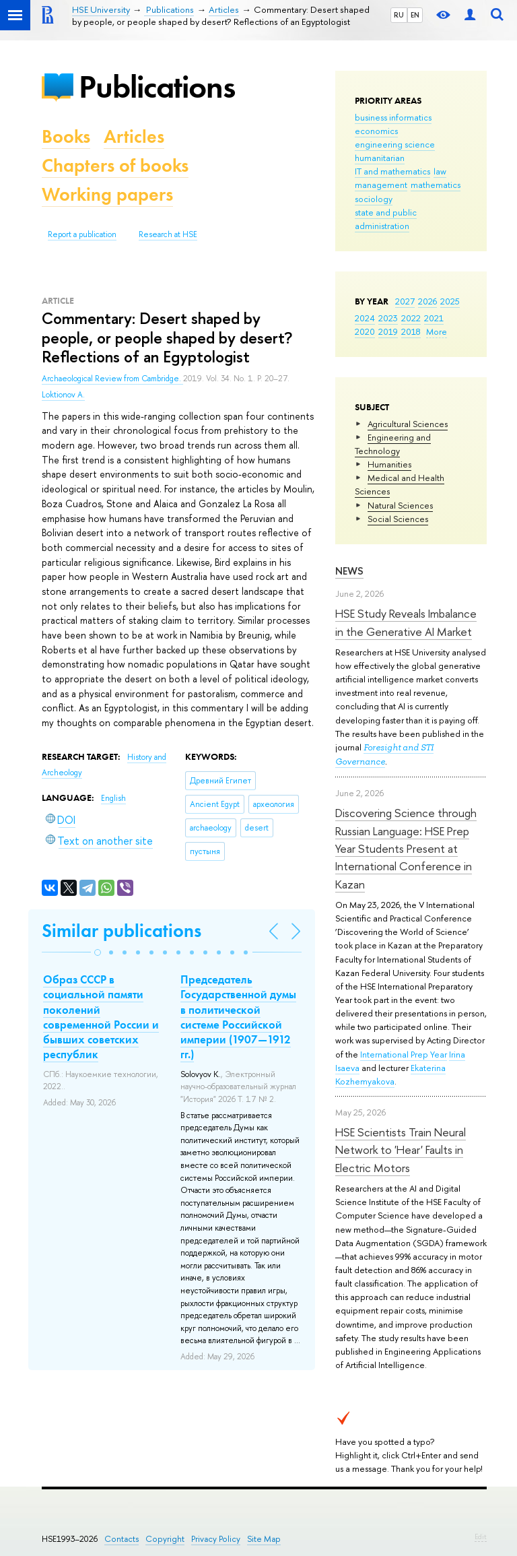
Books (66, 136)
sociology (373, 199)
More (436, 331)
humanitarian (380, 158)
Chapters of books (115, 165)
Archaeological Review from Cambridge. (112, 378)
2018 (411, 331)
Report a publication (82, 234)
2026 (427, 301)
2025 (450, 301)
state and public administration (386, 219)
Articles (134, 136)
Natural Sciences (400, 505)
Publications (157, 86)
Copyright (164, 1539)
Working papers (107, 194)
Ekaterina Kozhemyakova (390, 1074)
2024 (365, 318)
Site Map (264, 1539)
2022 (411, 318)
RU (399, 15)
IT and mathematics (392, 171)
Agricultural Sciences (408, 424)
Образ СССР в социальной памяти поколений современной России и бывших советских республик (101, 1016)
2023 (388, 318)
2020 (365, 331)
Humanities (389, 464)
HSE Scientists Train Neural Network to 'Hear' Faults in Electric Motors (400, 1149)
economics (376, 131)
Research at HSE (168, 234)
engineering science (395, 144)
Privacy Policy (215, 1539)
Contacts (121, 1539)
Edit (481, 1536)
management (381, 185)
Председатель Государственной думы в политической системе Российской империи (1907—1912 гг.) (238, 1016)
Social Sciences (398, 519)
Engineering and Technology (393, 444)
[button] (97, 952)
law (440, 171)
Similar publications (121, 930)
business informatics (393, 117)
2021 (434, 318)
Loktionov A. (63, 394)
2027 (405, 301)
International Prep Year (403, 1054)
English (113, 798)
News (349, 571)
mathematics (435, 185)
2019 (388, 331)
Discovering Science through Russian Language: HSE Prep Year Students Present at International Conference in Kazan (406, 848)
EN (415, 15)
